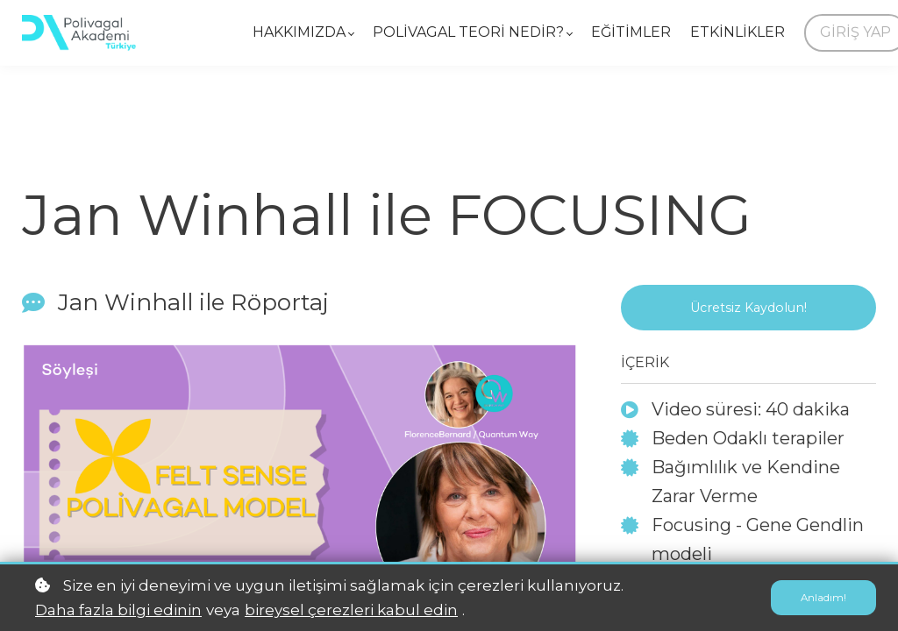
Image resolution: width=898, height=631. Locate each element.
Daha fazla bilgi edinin (118, 610)
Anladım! (821, 598)
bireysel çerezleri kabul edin (351, 610)
